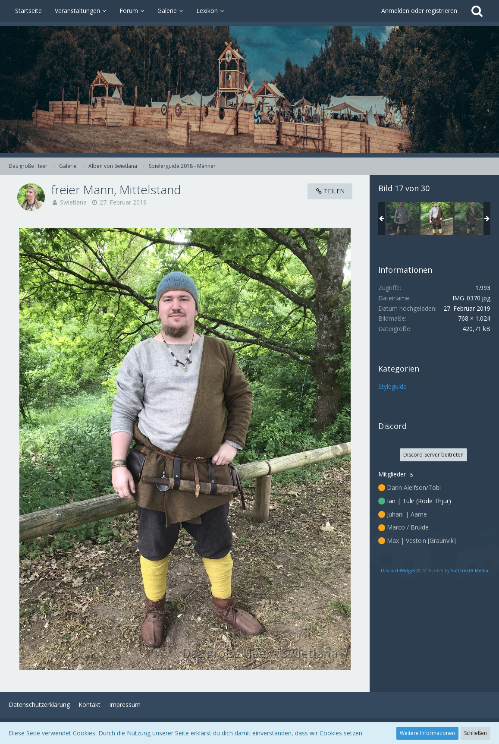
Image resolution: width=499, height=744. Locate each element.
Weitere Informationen (427, 733)
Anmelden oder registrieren (419, 10)
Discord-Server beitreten (433, 454)
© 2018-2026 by (434, 570)
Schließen (475, 733)
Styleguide (392, 386)
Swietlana (73, 202)
